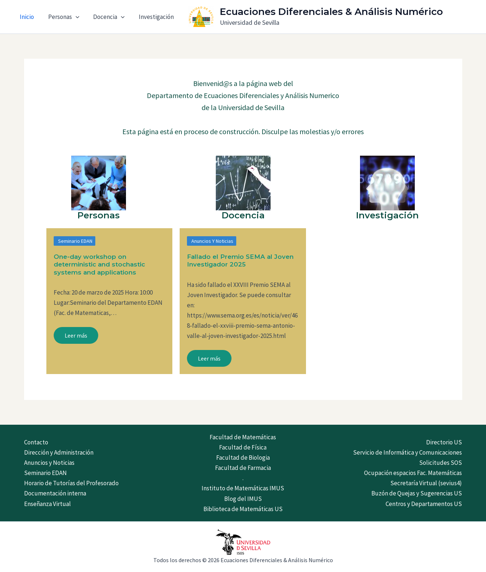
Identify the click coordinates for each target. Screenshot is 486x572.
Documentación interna (55, 493)
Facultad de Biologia (243, 458)
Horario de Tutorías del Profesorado (71, 483)
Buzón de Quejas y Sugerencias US (416, 493)
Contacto (36, 442)
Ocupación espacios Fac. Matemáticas (413, 473)
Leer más (76, 335)
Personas (61, 16)
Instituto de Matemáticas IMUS (243, 488)
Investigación (150, 17)
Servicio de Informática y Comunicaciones (407, 452)
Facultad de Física (243, 447)
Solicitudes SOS (440, 463)
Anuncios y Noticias (212, 241)
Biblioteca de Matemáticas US (243, 509)
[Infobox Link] (99, 190)
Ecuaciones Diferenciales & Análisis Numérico (324, 11)
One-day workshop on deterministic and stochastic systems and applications (99, 264)
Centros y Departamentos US (424, 504)
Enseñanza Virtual (47, 504)
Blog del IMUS (243, 499)
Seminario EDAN (75, 241)
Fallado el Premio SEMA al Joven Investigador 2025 (240, 260)
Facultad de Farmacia (243, 468)
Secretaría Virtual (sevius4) (426, 483)
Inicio (26, 17)
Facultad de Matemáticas (243, 437)
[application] (73, 16)
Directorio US (444, 442)
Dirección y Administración (58, 452)
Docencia (104, 16)
